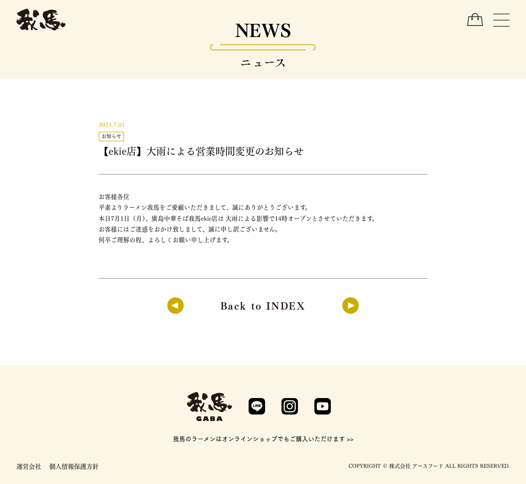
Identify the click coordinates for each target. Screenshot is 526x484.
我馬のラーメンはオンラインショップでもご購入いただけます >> (263, 438)
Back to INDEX (263, 304)
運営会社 (28, 466)
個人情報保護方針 (74, 466)
